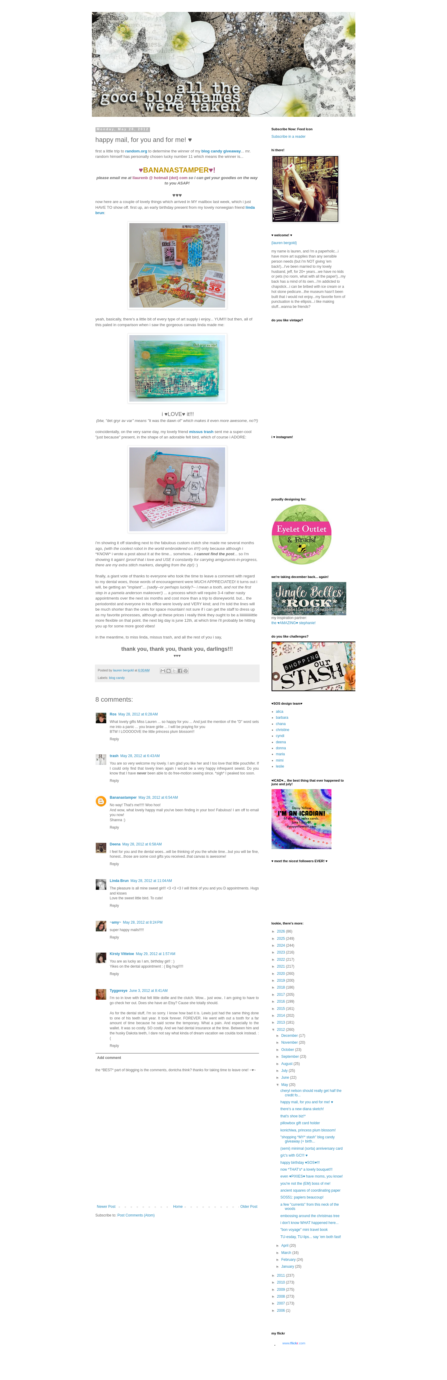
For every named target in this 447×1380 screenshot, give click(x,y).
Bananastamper (123, 797)
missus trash (201, 431)
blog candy (117, 678)
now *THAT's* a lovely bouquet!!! (306, 1169)
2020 (281, 974)
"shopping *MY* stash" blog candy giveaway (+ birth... (307, 1139)
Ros (113, 714)
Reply (114, 739)
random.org (136, 151)
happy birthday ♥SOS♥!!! (300, 1162)
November (290, 1042)
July (285, 1071)
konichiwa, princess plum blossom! (308, 1130)
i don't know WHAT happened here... (309, 1223)
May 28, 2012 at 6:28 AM (138, 714)
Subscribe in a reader (289, 136)
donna (281, 748)
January (288, 1266)
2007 (281, 1303)
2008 (281, 1296)
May (285, 1085)
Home (178, 1207)
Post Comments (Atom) (136, 1215)
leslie (280, 766)
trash (114, 756)
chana (281, 724)
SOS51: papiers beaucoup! (301, 1197)
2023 (281, 952)
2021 (281, 966)
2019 (281, 980)
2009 (281, 1289)
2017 (281, 994)
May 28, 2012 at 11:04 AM (151, 881)
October (288, 1050)
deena (281, 742)
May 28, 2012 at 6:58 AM (142, 844)
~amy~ (115, 922)
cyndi (280, 736)
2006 (281, 1310)
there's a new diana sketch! (302, 1109)
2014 (281, 1015)
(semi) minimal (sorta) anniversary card (311, 1148)
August (287, 1064)
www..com (293, 1343)
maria (280, 754)
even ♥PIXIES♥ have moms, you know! (311, 1176)
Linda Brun (119, 881)
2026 (281, 931)
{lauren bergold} (284, 243)
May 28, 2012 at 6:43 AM (140, 756)
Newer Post (106, 1207)
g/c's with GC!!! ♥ (293, 1155)
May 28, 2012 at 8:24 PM (143, 922)
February (288, 1260)
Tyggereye (119, 991)
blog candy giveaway (221, 151)
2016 (281, 1001)
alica (280, 711)
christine (283, 730)
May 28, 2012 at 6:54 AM (158, 797)
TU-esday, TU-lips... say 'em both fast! (310, 1237)
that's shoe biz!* (292, 1116)
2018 (281, 987)
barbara (282, 717)
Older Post (248, 1207)
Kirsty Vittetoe (122, 954)
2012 (281, 1030)
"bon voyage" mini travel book (304, 1230)
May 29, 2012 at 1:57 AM (155, 954)
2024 (281, 945)
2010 (281, 1282)
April (285, 1245)
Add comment (109, 1058)
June (285, 1077)
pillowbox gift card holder (300, 1123)
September (290, 1056)
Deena (115, 844)
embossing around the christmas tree (309, 1216)
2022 (281, 959)
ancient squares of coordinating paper (310, 1190)
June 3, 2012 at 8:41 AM (148, 991)
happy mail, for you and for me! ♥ (306, 1102)
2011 (281, 1275)
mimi (280, 760)
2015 (281, 1009)
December (290, 1036)
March (286, 1253)
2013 (281, 1022)
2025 (281, 938)
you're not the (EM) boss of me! (305, 1183)
